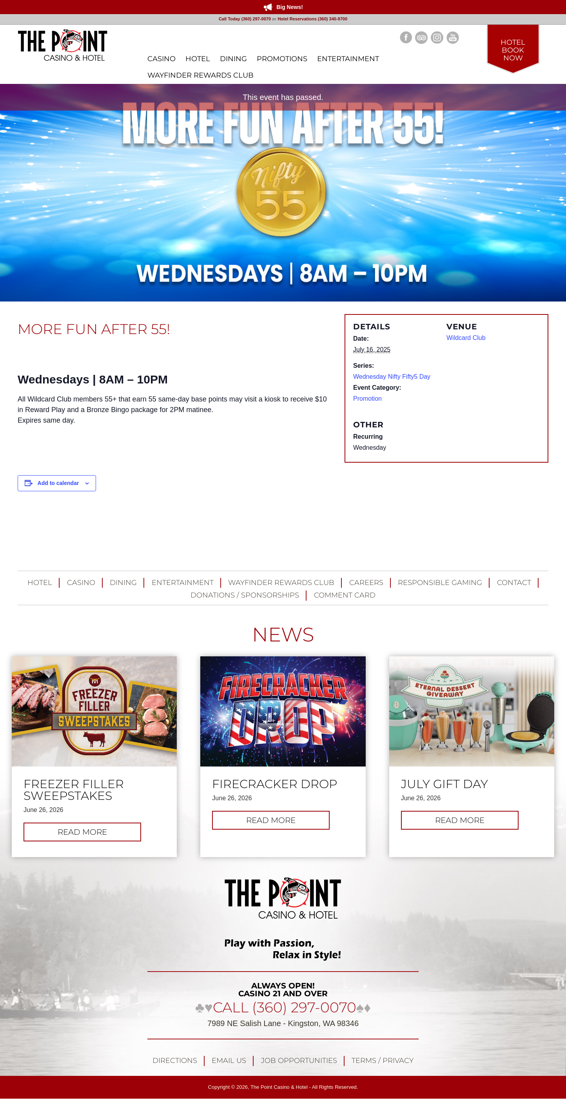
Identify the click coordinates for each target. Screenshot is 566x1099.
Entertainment (183, 582)
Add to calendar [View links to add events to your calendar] (58, 483)
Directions (174, 1060)
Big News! (289, 7)
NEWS (283, 635)
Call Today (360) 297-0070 (245, 18)
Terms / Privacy (383, 1060)
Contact (514, 582)
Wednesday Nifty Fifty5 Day (391, 376)
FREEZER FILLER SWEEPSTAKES (74, 790)
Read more (99, 834)
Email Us (229, 1060)
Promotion (367, 398)
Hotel (39, 582)
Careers (366, 582)
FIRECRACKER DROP (274, 784)
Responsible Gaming (440, 582)
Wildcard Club (466, 337)
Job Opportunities (299, 1060)
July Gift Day (444, 784)
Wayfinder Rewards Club (281, 582)
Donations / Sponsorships (244, 595)
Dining (123, 582)
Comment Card (345, 595)
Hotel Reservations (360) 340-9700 (312, 18)
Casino (81, 582)
